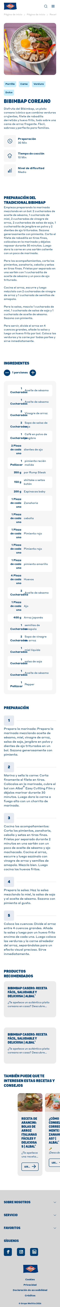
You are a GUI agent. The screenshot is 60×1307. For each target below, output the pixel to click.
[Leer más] (22, 1166)
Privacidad (30, 1280)
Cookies (30, 1275)
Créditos (30, 1291)
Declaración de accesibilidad (30, 1286)
